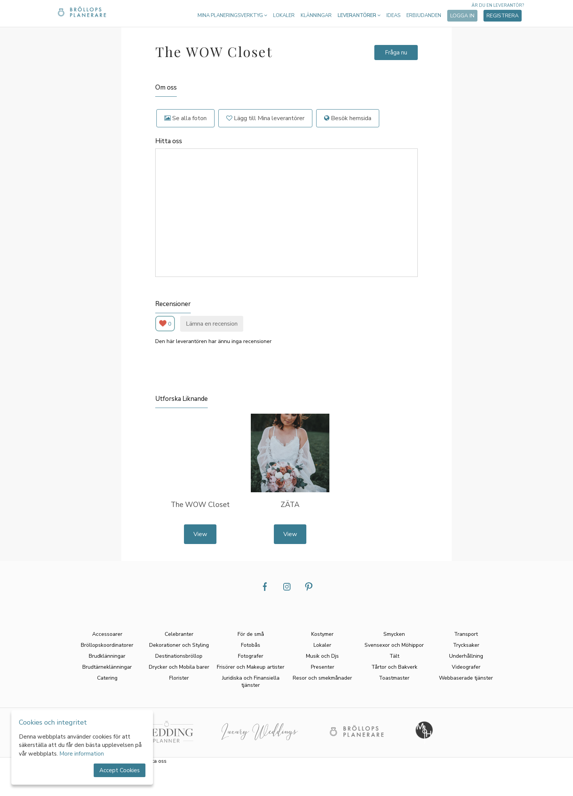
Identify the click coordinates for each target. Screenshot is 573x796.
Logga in (462, 15)
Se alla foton (185, 118)
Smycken (394, 634)
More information (81, 753)
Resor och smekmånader (322, 678)
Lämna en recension (212, 324)
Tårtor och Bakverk (394, 667)
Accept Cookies (119, 770)
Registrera (503, 15)
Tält (394, 656)
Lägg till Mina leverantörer (265, 118)
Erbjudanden (423, 15)
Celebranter (179, 634)
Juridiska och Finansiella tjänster (251, 681)
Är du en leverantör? (497, 5)
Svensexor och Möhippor (394, 645)
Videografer (466, 667)
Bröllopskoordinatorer (107, 645)
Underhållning (466, 656)
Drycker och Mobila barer (179, 667)
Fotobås (250, 645)
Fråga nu (396, 52)
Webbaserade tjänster (466, 678)
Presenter (322, 667)
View (200, 534)
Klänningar (316, 15)
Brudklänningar (107, 656)
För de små (251, 634)
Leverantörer (359, 15)
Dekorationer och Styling (179, 645)
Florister (179, 678)
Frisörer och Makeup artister (250, 667)
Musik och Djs (322, 656)
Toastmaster (394, 678)
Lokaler (284, 15)
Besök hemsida (347, 118)
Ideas (393, 15)
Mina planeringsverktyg (232, 15)
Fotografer (250, 656)
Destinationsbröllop (178, 656)
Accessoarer (107, 634)
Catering (107, 678)
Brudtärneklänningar (107, 667)
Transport (466, 634)
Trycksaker (466, 645)
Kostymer (322, 634)
